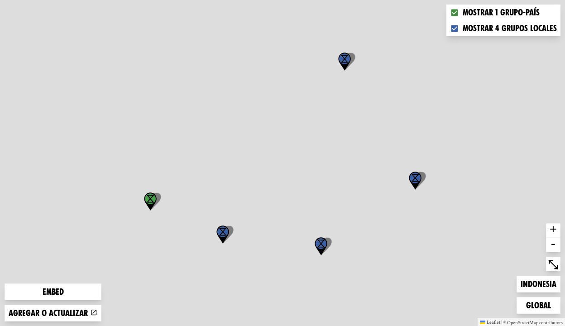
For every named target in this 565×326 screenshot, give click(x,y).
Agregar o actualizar (53, 313)
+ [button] (553, 230)
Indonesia (538, 283)
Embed (53, 292)
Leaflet (490, 322)
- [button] (553, 245)
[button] (344, 62)
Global (540, 304)
